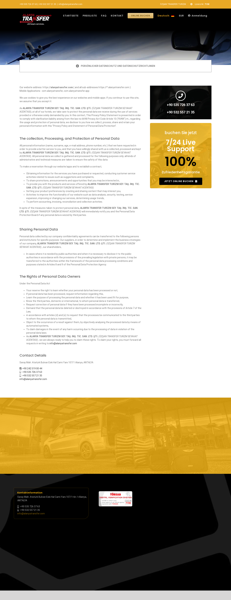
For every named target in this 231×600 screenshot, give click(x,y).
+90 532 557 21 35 (47, 4)
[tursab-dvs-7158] (115, 492)
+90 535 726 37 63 (28, 4)
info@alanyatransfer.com (70, 4)
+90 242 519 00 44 (32, 368)
